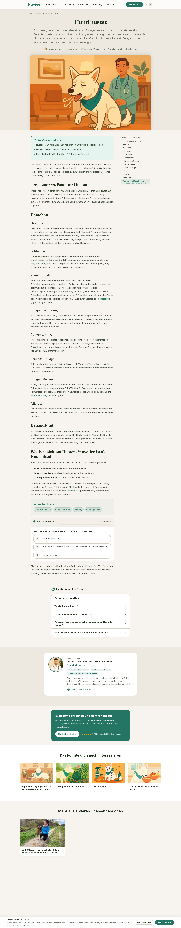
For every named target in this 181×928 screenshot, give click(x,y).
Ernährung (97, 4)
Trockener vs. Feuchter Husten (132, 143)
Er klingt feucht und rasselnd (50, 538)
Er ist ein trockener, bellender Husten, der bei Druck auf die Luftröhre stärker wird (72, 547)
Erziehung (69, 4)
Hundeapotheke (93, 509)
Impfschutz (104, 299)
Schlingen (128, 154)
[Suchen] (149, 4)
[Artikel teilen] (131, 49)
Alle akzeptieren (165, 922)
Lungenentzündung (131, 161)
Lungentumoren (130, 164)
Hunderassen (53, 4)
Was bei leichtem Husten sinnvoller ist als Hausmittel (134, 182)
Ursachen (126, 148)
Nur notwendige (144, 922)
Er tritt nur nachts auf (46, 555)
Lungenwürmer (129, 171)
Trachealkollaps (130, 168)
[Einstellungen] (27, 919)
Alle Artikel (85, 689)
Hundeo (34, 4)
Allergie (127, 174)
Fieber (74, 490)
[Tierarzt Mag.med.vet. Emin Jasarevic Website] (68, 690)
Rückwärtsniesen (43, 509)
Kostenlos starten (67, 734)
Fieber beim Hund (62, 509)
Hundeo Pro (134, 4)
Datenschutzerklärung (21, 925)
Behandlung (127, 177)
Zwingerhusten (129, 158)
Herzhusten (128, 151)
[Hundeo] (31, 13)
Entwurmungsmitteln (44, 395)
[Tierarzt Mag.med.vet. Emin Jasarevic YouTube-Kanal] (74, 690)
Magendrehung (38, 263)
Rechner (110, 4)
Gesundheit (83, 4)
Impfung (78, 509)
